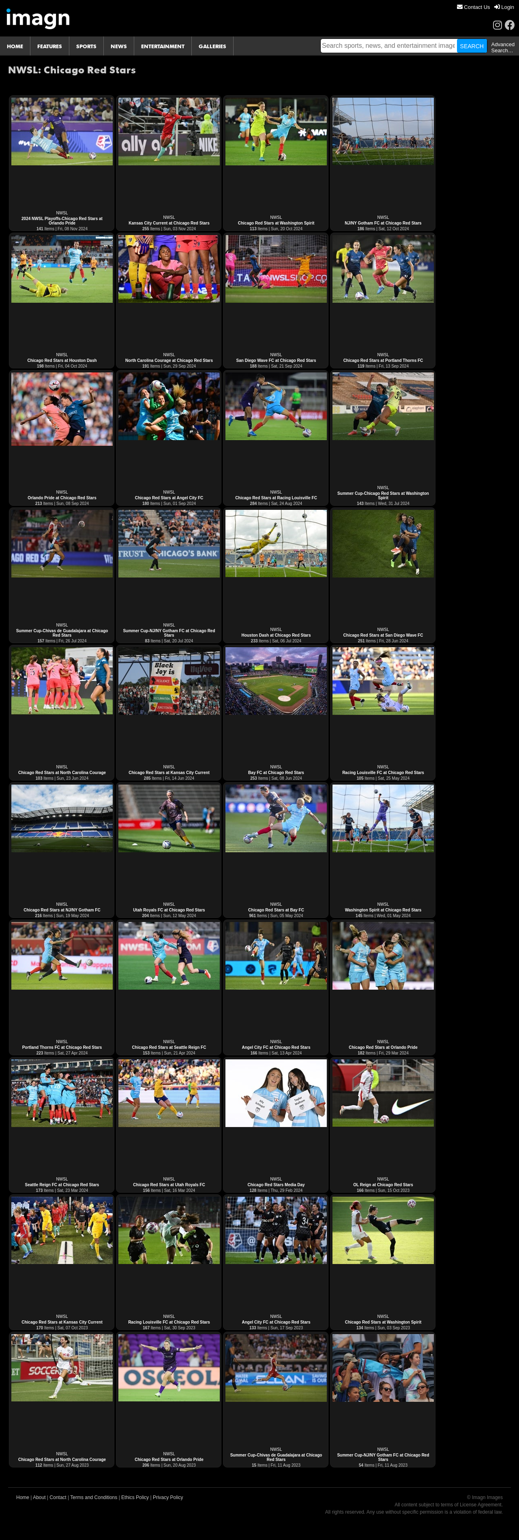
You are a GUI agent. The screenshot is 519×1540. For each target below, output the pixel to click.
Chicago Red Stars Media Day (276, 1185)
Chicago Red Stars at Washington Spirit (276, 223)
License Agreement (481, 1505)
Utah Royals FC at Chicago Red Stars (169, 910)
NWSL (62, 213)
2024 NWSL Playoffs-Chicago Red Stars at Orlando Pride (62, 220)
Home (22, 1497)
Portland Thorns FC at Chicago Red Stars (62, 1047)
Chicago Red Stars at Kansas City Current (169, 772)
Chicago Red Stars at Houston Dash (62, 360)
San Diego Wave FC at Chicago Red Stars (276, 360)
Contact (57, 1497)
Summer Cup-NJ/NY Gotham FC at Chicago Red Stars (169, 633)
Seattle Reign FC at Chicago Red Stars (62, 1185)
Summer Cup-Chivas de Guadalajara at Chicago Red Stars (62, 633)
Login (504, 7)
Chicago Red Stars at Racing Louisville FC (276, 498)
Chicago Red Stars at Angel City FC (169, 498)
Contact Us (473, 7)
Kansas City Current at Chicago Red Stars (169, 223)
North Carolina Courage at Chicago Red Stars (169, 360)
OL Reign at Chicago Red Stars (383, 1185)
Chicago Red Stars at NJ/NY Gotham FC (62, 910)
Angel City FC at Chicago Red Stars (276, 1047)
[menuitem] (473, 7)
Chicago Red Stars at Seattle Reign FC (169, 1047)
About (39, 1497)
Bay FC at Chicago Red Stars (276, 772)
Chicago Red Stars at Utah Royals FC (169, 1185)
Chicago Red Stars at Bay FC (276, 910)
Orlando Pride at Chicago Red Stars (62, 498)
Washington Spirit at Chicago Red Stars (383, 910)
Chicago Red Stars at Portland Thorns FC (383, 360)
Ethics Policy (135, 1497)
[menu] (485, 7)
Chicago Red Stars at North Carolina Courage (62, 772)
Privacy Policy (168, 1497)
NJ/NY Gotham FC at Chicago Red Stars (383, 223)
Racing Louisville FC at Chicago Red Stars (383, 772)
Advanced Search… (503, 47)
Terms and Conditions (93, 1497)
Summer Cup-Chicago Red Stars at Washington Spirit (383, 495)
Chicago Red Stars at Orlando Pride (383, 1047)
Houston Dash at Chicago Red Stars (276, 635)
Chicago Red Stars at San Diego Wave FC (383, 635)
